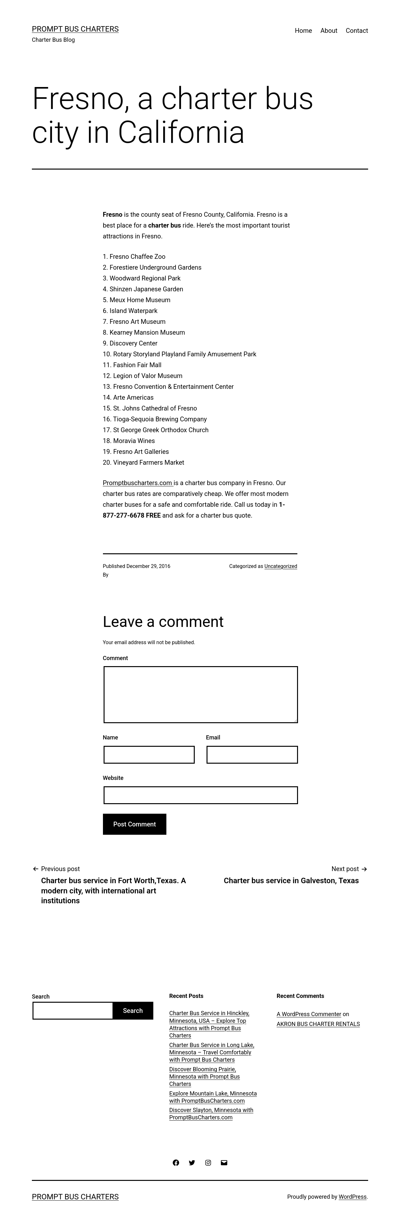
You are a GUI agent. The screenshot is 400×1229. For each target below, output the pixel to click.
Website (113, 777)
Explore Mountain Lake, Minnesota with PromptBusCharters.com (213, 1097)
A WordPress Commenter (309, 1014)
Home (303, 30)
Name (110, 737)
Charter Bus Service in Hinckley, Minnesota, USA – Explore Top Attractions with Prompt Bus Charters (209, 1024)
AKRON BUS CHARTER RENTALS (318, 1024)
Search (41, 996)
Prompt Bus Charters (75, 29)
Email (213, 737)
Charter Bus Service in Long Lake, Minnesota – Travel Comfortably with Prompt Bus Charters (211, 1052)
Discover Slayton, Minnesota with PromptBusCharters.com (211, 1114)
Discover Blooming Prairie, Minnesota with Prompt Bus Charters (204, 1076)
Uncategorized (281, 566)
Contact (357, 30)
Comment (115, 658)
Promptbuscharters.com (138, 483)
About (328, 30)
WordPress (353, 1196)
